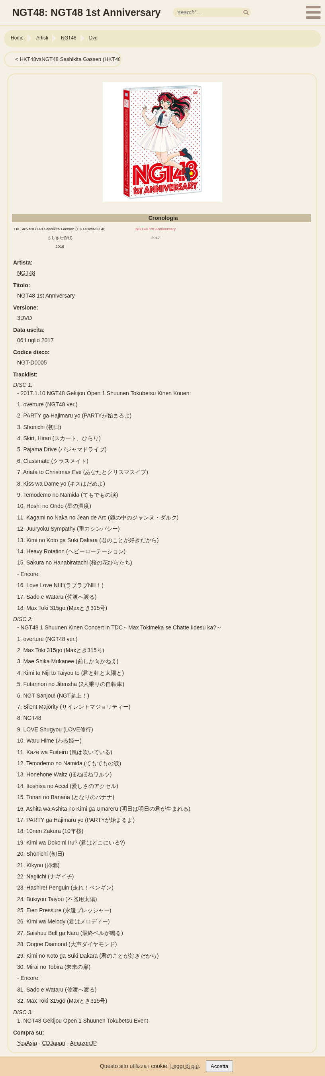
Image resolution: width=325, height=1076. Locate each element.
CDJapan (53, 1043)
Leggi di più (184, 1066)
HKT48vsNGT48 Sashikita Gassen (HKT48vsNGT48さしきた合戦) (98, 59)
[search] (246, 12)
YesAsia (27, 1043)
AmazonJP (83, 1043)
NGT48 (26, 273)
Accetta (219, 1066)
